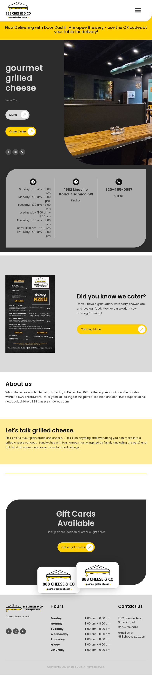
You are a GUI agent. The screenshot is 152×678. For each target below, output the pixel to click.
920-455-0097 (128, 627)
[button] (137, 10)
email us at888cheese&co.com (132, 635)
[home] (18, 10)
